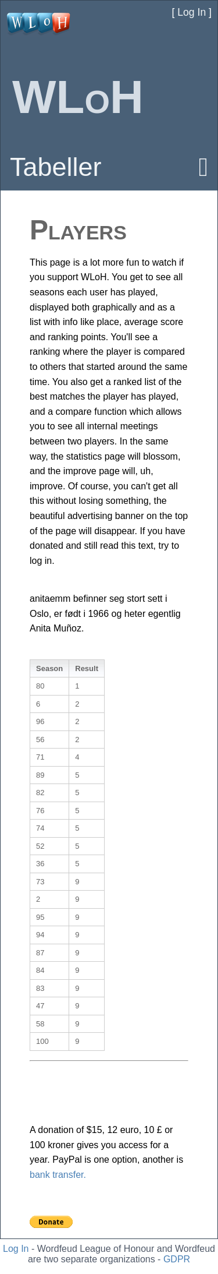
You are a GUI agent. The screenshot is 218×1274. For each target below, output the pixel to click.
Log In (15, 1249)
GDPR (176, 1259)
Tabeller (56, 167)
